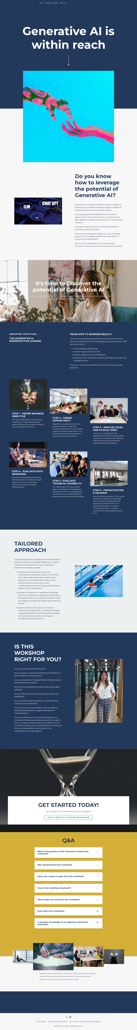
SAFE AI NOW (41, 1021)
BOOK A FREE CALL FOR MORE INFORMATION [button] (68, 817)
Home (41, 3)
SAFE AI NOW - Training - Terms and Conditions (85, 1021)
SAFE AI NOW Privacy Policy (57, 1021)
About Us (63, 3)
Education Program (51, 3)
